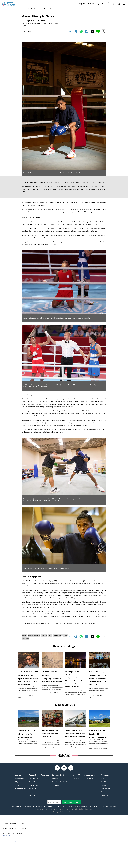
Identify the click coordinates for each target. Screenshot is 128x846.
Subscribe (55, 809)
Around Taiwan (33, 819)
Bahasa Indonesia (106, 819)
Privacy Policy (88, 809)
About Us (76, 809)
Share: (71, 31)
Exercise (44, 635)
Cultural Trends (33, 812)
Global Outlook (32, 9)
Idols (50, 635)
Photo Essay (32, 826)
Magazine (82, 4)
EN (100, 4)
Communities (33, 822)
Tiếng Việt (104, 826)
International (57, 635)
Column (91, 4)
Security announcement (91, 812)
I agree (15, 841)
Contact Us (55, 816)
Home (23, 9)
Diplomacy (25, 638)
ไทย (102, 822)
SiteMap (76, 812)
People (65, 635)
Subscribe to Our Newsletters (61, 812)
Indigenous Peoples (34, 635)
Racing (24, 635)
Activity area (19, 816)
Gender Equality (20, 819)
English (103, 812)
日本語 (29, 31)
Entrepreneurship (34, 816)
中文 (23, 31)
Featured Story (19, 809)
